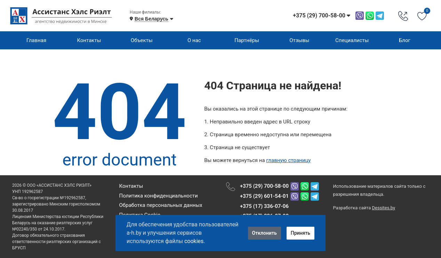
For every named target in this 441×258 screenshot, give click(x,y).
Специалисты (352, 40)
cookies (193, 241)
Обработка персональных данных (160, 205)
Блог (404, 40)
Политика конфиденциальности (158, 196)
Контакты (89, 40)
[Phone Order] (403, 15)
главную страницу (288, 160)
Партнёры (246, 40)
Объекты (142, 40)
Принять (300, 233)
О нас (194, 40)
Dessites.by (383, 207)
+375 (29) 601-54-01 (264, 196)
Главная (36, 40)
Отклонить (264, 233)
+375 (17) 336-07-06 (264, 206)
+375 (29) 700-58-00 (264, 186)
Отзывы (299, 40)
